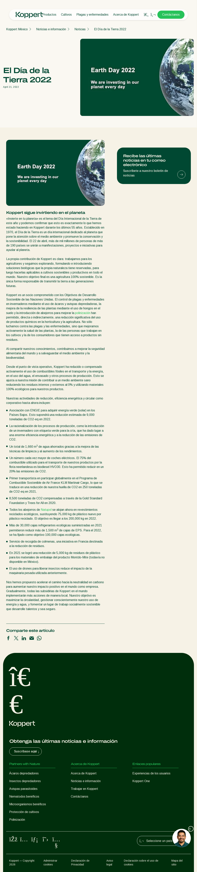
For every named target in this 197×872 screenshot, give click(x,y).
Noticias (80, 29)
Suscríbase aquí (27, 751)
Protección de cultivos (24, 812)
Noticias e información (51, 29)
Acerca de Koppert (126, 14)
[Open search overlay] (146, 14)
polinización (82, 313)
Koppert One (141, 781)
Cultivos (66, 14)
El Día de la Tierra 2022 (110, 29)
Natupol (46, 509)
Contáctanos (171, 14)
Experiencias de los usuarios (151, 773)
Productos (49, 14)
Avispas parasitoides (23, 788)
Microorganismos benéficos (27, 804)
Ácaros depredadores (24, 773)
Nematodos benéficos (24, 796)
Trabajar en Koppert (84, 788)
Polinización (17, 819)
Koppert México (17, 29)
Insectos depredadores (25, 781)
